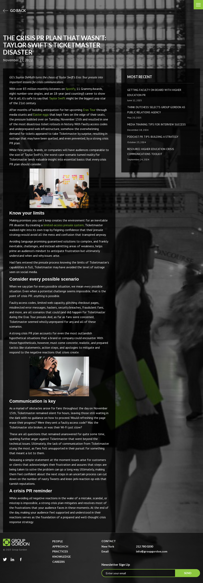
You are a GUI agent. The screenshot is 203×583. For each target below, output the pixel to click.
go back (14, 10)
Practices (60, 551)
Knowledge (61, 556)
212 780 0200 (144, 546)
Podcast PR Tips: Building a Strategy (152, 137)
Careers (58, 561)
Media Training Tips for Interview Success (156, 124)
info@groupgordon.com (151, 551)
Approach (60, 546)
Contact (109, 541)
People (57, 541)
